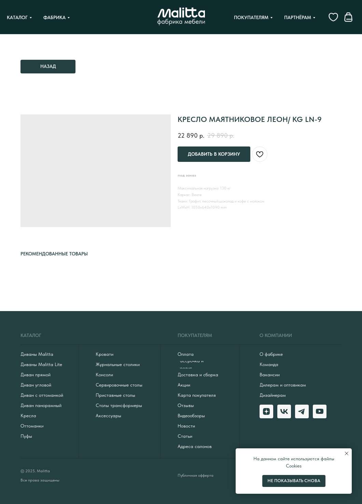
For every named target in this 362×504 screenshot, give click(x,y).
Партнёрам (297, 17)
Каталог (17, 17)
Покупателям (251, 17)
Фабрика (54, 17)
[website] (333, 17)
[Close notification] (346, 453)
